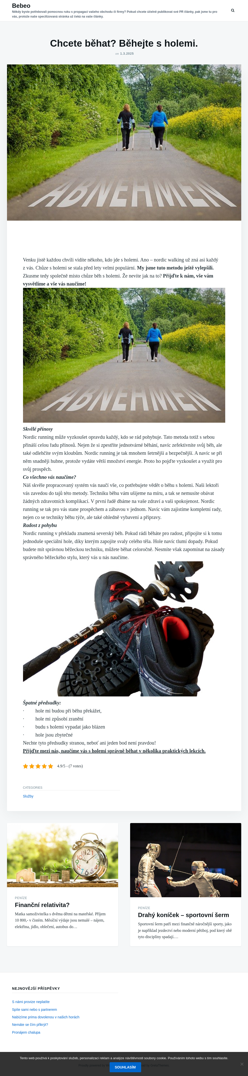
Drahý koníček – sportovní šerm (183, 915)
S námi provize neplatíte (31, 1002)
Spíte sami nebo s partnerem (34, 1010)
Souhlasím (125, 1067)
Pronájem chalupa (26, 1032)
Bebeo (21, 5)
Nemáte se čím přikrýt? (30, 1025)
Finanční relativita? (42, 905)
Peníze (21, 898)
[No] (241, 1063)
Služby (28, 796)
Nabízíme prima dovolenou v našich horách (45, 1017)
